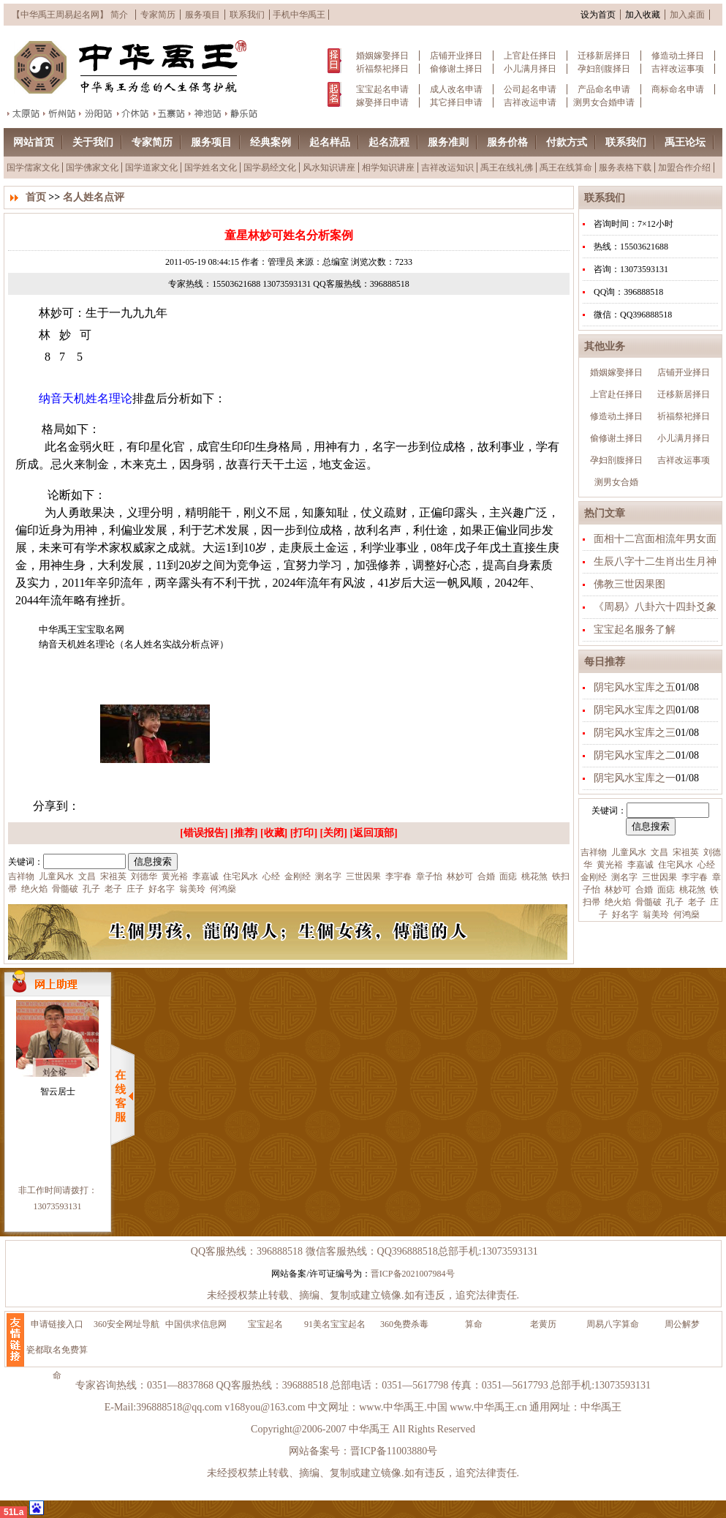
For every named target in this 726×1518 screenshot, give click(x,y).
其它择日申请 (456, 102)
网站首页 (33, 142)
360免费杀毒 (404, 1324)
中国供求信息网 (196, 1324)
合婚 (643, 889)
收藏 (274, 832)
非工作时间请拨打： (57, 1190)
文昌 (658, 852)
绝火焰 (616, 902)
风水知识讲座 (329, 167)
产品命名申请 (604, 89)
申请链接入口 (57, 1324)
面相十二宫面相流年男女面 (655, 538)
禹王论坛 (685, 142)
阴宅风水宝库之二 (635, 755)
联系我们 (247, 15)
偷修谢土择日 (456, 69)
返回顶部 (373, 832)
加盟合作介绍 (684, 167)
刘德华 (143, 876)
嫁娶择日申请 (382, 102)
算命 (474, 1324)
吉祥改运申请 (530, 102)
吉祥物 (594, 852)
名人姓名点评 (93, 197)
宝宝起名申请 (382, 89)
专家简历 (157, 15)
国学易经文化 (269, 167)
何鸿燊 (685, 914)
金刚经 (594, 877)
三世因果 (658, 877)
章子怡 (428, 876)
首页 (36, 197)
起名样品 (329, 142)
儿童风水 (627, 852)
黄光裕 (608, 865)
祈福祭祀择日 (382, 69)
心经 (705, 865)
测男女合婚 (616, 482)
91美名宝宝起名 (335, 1324)
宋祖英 (684, 852)
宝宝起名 (265, 1324)
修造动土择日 (677, 55)
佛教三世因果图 (629, 584)
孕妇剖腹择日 (604, 69)
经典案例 (270, 142)
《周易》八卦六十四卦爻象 (655, 606)
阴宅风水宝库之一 (635, 778)
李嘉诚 (639, 865)
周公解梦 (682, 1324)
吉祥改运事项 (677, 69)
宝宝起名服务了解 (635, 629)
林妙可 (616, 889)
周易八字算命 (612, 1324)
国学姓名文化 (210, 167)
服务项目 (202, 15)
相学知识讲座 (388, 167)
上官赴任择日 (530, 55)
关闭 (333, 832)
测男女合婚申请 (604, 102)
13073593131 (58, 1206)
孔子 (674, 902)
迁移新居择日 (604, 55)
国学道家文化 (151, 167)
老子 (696, 902)
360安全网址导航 (126, 1324)
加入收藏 (642, 15)
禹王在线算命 (566, 167)
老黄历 (543, 1324)
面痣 (665, 889)
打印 (303, 832)
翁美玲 (654, 914)
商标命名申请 (677, 89)
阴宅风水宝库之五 (635, 687)
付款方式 (566, 142)
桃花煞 (691, 889)
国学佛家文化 (92, 167)
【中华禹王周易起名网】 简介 (70, 15)
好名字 (624, 914)
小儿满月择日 (530, 69)
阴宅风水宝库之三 (635, 732)
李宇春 (693, 877)
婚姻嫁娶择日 (382, 55)
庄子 (134, 889)
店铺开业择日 (456, 55)
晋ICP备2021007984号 (413, 1274)
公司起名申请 (530, 89)
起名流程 (388, 142)
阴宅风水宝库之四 (635, 709)
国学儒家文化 (33, 167)
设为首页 (598, 15)
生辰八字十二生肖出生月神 (655, 561)
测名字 (623, 877)
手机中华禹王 (299, 15)
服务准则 (448, 142)
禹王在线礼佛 (506, 167)
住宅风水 (674, 865)
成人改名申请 (456, 89)
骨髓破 (647, 902)
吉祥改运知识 (447, 167)
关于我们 (92, 142)
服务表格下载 (625, 167)
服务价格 (507, 142)
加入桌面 (687, 15)
